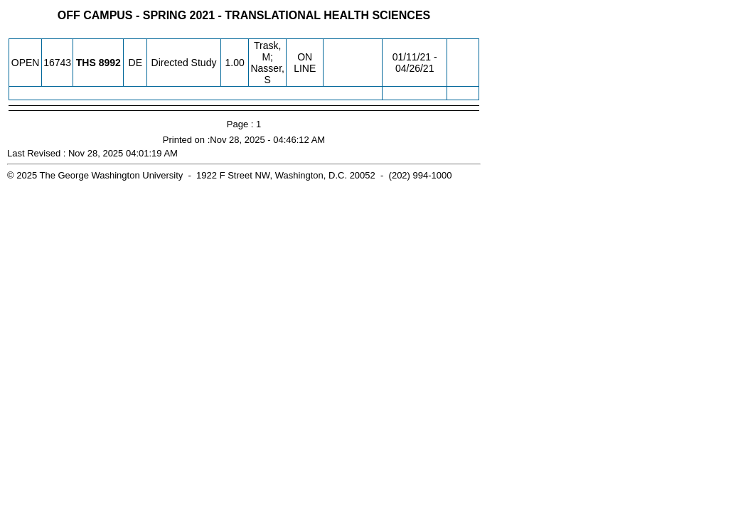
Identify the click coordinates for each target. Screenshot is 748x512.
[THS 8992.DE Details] (110, 62)
